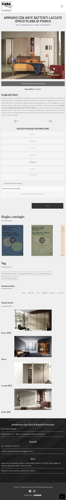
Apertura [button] (52, 293)
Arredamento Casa (27, 25)
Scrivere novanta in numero (11, 188)
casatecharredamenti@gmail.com (20, 451)
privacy (20, 183)
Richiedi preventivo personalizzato (33, 83)
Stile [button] (37, 293)
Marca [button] (24, 293)
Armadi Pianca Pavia (43, 273)
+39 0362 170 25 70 (11, 446)
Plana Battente (45, 25)
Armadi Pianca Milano (26, 273)
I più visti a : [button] (61, 293)
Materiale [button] (31, 293)
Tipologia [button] (44, 293)
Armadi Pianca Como (9, 273)
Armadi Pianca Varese (9, 278)
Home (17, 25)
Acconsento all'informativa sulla (13, 183)
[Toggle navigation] (62, 6)
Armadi (36, 25)
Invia (47, 206)
